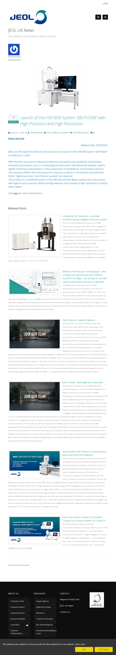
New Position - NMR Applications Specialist (83, 382)
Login (105, 3)
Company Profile (17, 601)
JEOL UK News (66, 605)
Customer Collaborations (16, 632)
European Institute (17, 619)
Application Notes (43, 607)
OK (84, 649)
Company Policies (17, 613)
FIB (74, 132)
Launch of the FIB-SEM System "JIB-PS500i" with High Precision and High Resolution (63, 120)
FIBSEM (80, 132)
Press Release (53, 132)
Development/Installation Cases (45, 632)
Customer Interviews (44, 619)
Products (65, 132)
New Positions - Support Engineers (79, 320)
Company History (17, 607)
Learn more (80, 644)
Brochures (40, 613)
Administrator (36, 132)
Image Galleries (42, 601)
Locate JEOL (19, 625)
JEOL (87, 132)
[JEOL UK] (28, 17)
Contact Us (65, 612)
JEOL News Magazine (44, 624)
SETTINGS (104, 649)
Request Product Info (70, 599)
